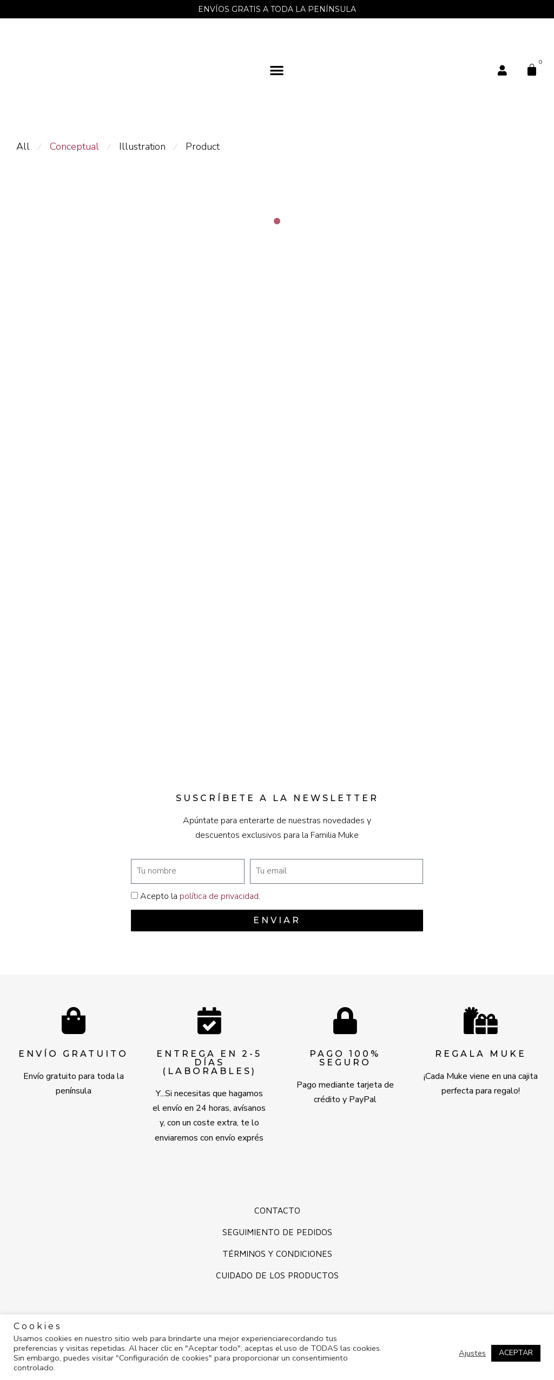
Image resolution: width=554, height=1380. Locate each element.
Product (203, 146)
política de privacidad (219, 896)
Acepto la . (200, 896)
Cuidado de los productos (277, 1275)
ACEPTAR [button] (516, 1353)
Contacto (277, 1210)
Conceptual (74, 146)
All (23, 146)
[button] (277, 70)
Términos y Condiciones (277, 1253)
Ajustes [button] (472, 1353)
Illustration (142, 146)
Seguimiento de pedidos (277, 1232)
